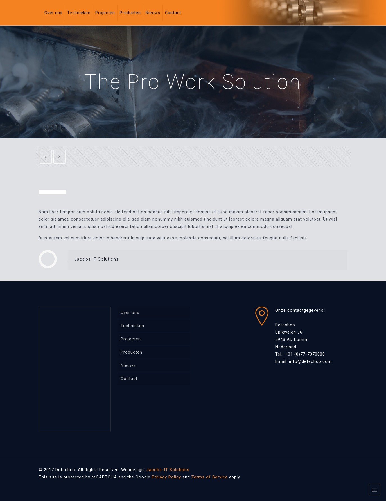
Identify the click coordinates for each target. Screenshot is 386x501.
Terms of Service (209, 477)
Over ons (130, 312)
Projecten (131, 339)
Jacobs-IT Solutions (167, 469)
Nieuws (128, 365)
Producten (131, 352)
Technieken (132, 325)
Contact (129, 378)
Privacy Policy (166, 477)
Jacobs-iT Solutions (96, 259)
